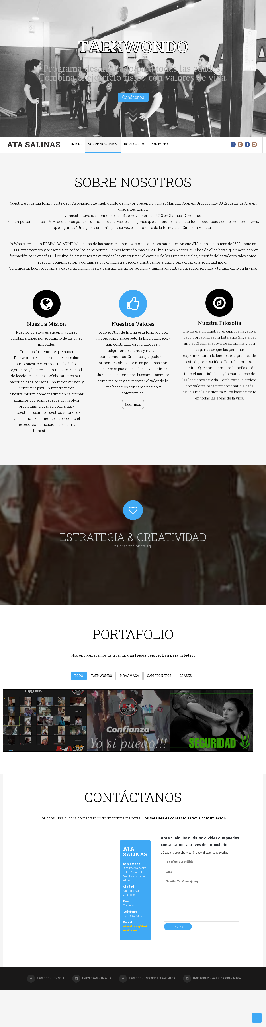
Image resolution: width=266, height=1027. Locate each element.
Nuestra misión (46, 337)
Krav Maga (129, 677)
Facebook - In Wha (45, 978)
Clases (186, 677)
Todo (78, 677)
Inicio (76, 144)
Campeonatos (159, 677)
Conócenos (133, 97)
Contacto (159, 144)
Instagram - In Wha (91, 978)
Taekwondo (101, 677)
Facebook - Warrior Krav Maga (147, 978)
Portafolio (134, 144)
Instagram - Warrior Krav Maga (212, 978)
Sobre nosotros (102, 144)
